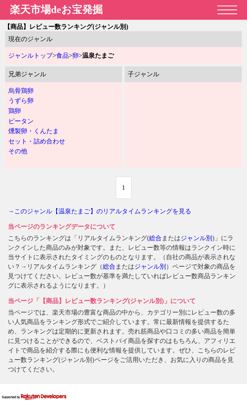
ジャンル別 (196, 238)
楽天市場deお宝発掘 (56, 9)
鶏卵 (14, 110)
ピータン (21, 121)
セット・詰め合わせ (36, 141)
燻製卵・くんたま (33, 131)
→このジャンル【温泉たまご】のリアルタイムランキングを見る (99, 211)
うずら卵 (21, 100)
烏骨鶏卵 (21, 90)
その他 (17, 151)
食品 (62, 55)
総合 (155, 238)
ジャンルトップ (30, 55)
